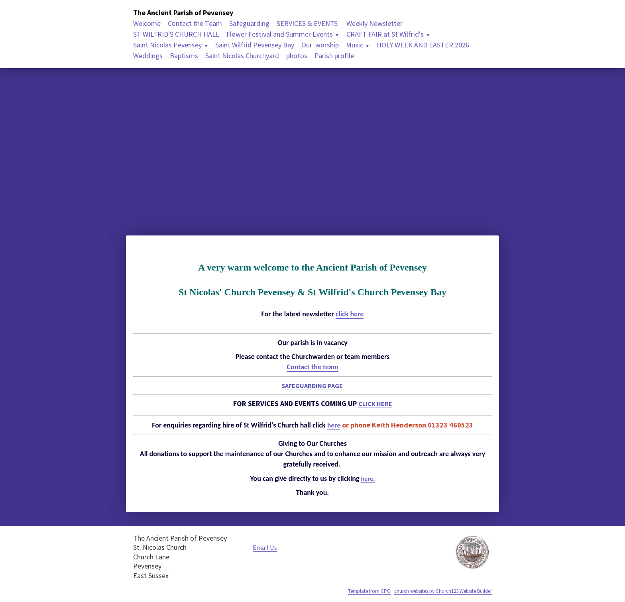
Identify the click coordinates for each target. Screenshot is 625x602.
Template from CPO (353, 590)
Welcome (147, 23)
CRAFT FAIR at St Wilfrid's (385, 34)
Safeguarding (249, 23)
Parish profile (334, 55)
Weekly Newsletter (374, 23)
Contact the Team (195, 23)
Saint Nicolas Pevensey (167, 44)
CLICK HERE (375, 403)
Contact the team (312, 367)
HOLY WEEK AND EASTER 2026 (423, 44)
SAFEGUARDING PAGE (312, 385)
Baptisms (184, 55)
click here (350, 314)
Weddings (148, 55)
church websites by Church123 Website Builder (436, 590)
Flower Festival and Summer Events (279, 34)
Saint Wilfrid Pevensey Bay (254, 44)
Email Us (266, 547)
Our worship (320, 44)
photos (296, 55)
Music (354, 44)
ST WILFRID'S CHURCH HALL (176, 34)
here (333, 424)
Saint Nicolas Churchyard (242, 55)
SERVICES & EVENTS (308, 23)
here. (368, 478)
